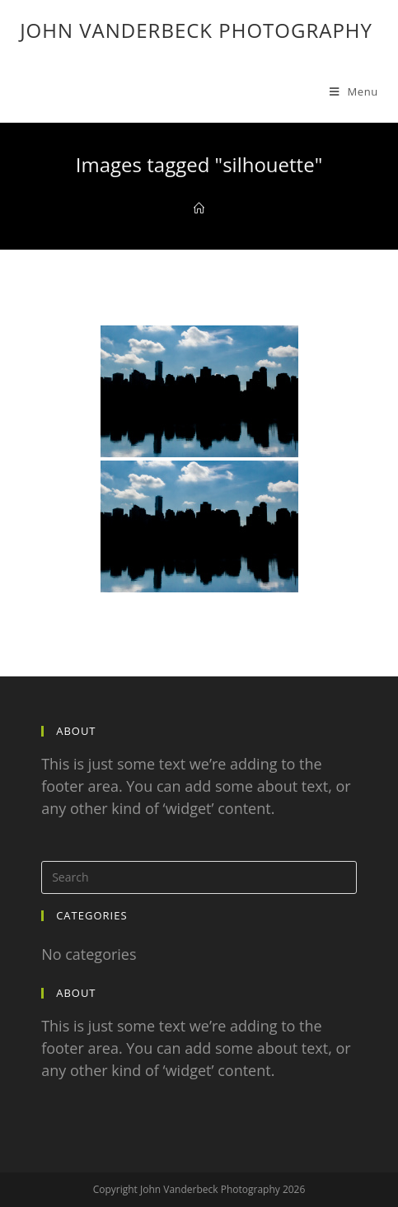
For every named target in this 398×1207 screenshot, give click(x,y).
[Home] (199, 208)
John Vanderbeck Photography (196, 30)
